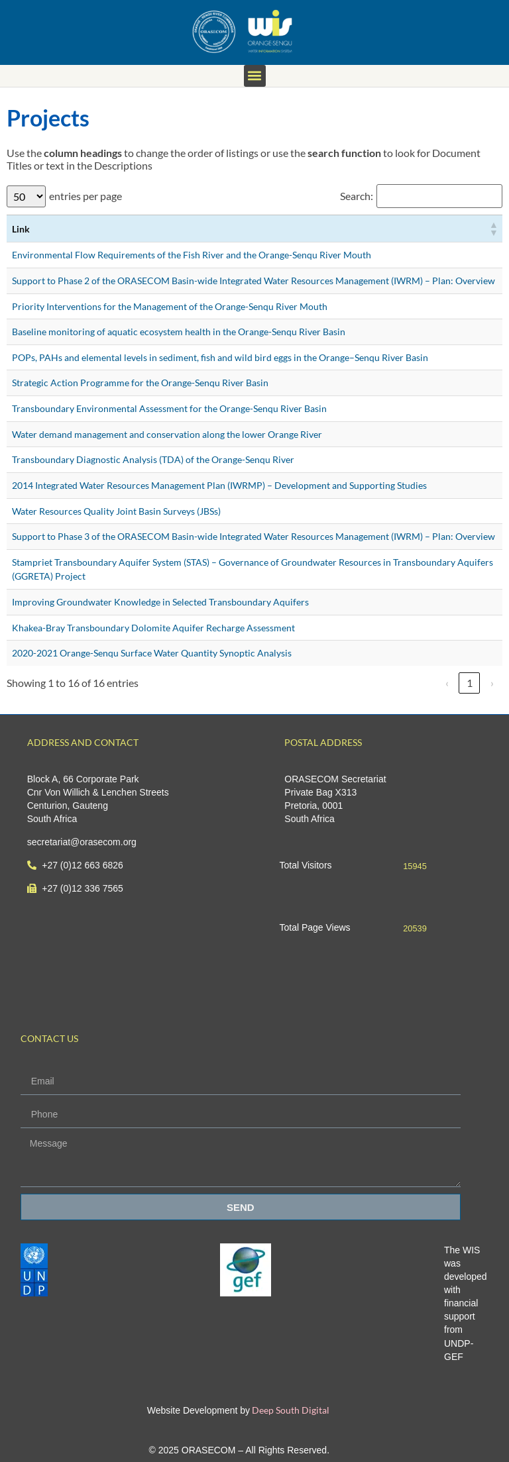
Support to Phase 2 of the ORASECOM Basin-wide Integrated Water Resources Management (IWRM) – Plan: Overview (253, 280)
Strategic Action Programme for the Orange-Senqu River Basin (140, 382)
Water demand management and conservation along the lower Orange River (167, 434)
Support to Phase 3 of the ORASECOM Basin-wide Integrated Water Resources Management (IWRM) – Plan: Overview (253, 536)
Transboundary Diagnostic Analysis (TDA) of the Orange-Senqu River (153, 459)
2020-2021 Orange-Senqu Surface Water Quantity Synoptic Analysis (152, 652)
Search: (356, 196)
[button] (255, 76)
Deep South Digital (289, 1410)
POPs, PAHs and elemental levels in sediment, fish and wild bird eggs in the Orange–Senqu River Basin (220, 357)
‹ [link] (447, 682)
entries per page (85, 196)
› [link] (492, 682)
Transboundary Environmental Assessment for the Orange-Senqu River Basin (169, 408)
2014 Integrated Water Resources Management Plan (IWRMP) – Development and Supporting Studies (219, 485)
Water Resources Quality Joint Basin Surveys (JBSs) (116, 511)
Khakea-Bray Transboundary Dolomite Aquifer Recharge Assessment (153, 627)
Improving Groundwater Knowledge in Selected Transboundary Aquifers (160, 601)
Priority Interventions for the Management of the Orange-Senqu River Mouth (169, 306)
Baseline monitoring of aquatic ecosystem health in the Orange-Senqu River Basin (178, 331)
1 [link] (470, 682)
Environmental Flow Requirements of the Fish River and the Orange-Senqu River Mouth (191, 254)
